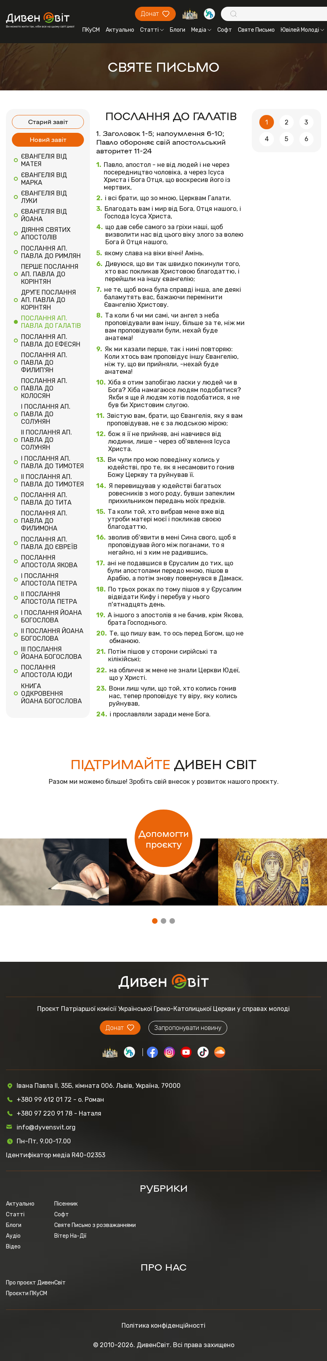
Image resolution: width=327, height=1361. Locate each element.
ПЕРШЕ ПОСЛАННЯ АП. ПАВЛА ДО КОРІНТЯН (49, 274)
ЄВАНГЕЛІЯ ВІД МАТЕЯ (44, 160)
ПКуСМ (91, 30)
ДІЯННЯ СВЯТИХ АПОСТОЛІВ (45, 233)
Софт (224, 30)
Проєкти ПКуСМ (26, 1293)
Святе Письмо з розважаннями (95, 1225)
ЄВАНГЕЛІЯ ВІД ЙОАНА (44, 215)
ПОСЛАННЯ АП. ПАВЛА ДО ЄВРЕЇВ (49, 543)
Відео (13, 1246)
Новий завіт (48, 139)
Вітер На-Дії (70, 1236)
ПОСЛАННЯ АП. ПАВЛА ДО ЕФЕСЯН (50, 340)
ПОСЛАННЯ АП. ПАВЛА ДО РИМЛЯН (51, 252)
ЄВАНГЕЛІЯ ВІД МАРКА (44, 178)
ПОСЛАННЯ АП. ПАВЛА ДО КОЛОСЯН (44, 388)
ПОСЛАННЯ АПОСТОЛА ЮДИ (46, 671)
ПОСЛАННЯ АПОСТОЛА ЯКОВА (49, 561)
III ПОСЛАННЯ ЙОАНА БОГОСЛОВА (51, 652)
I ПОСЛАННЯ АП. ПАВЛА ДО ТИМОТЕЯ (52, 462)
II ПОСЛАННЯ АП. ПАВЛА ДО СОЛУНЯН (46, 440)
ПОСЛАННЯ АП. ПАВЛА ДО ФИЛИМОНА (44, 520)
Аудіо (13, 1236)
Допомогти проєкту (164, 838)
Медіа (201, 30)
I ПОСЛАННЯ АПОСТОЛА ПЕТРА (49, 579)
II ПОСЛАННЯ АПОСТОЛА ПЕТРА (49, 597)
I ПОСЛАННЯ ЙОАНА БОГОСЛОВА (51, 616)
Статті (152, 30)
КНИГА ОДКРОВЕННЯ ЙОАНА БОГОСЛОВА (51, 693)
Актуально (120, 30)
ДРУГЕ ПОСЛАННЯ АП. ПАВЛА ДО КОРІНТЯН (48, 300)
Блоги (177, 30)
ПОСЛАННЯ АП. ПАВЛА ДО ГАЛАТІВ (51, 321)
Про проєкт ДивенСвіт (36, 1282)
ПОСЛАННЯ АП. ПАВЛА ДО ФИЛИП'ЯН (44, 362)
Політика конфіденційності (163, 1325)
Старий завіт (48, 121)
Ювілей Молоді (302, 30)
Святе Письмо (256, 30)
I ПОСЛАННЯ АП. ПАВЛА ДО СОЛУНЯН (45, 414)
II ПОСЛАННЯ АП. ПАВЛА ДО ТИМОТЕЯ (52, 480)
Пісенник (66, 1203)
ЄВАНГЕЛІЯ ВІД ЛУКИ (44, 197)
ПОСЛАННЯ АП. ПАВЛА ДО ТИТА (46, 498)
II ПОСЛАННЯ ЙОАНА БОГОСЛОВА (52, 634)
